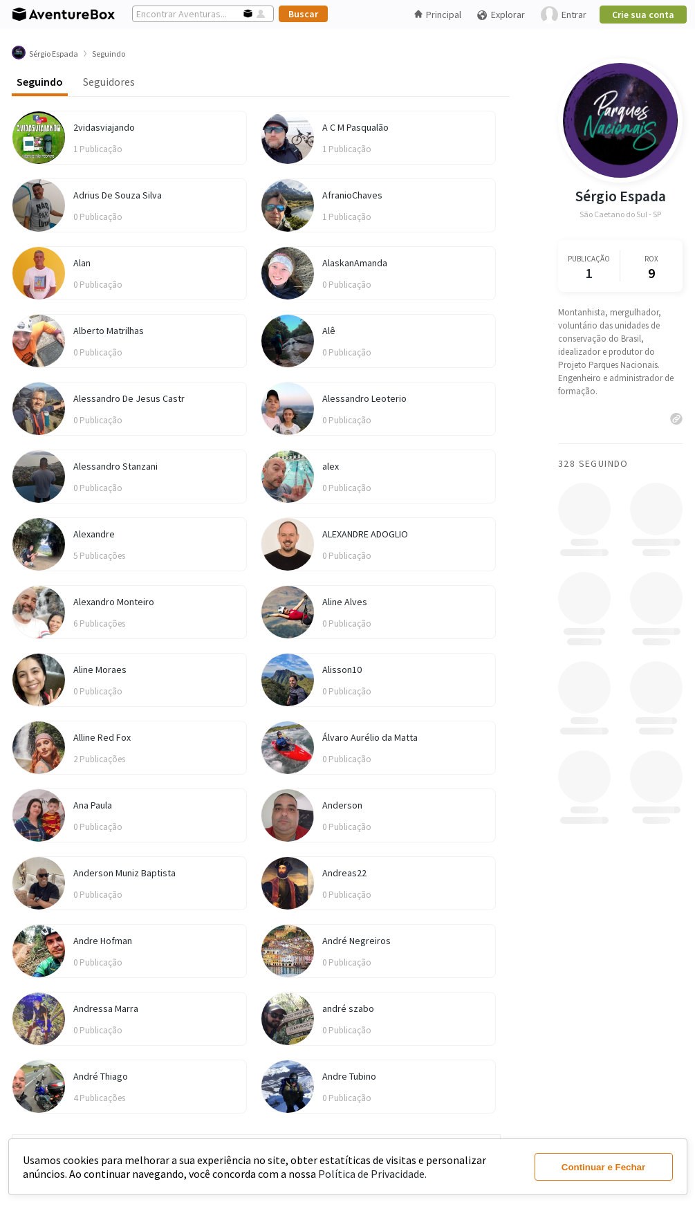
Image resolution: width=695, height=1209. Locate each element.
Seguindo (40, 82)
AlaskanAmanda (354, 263)
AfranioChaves (352, 195)
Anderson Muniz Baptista (124, 873)
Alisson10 (342, 669)
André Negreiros (356, 940)
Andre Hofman (102, 940)
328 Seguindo (593, 463)
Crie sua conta (643, 14)
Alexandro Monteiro (113, 602)
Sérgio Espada (620, 196)
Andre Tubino (349, 1076)
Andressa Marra (105, 1008)
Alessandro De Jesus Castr (129, 398)
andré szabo (348, 1008)
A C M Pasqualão (355, 127)
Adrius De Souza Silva (117, 195)
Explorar (500, 15)
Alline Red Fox (102, 737)
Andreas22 (344, 873)
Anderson (342, 805)
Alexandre (94, 534)
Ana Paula (92, 805)
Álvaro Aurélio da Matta (370, 737)
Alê (328, 330)
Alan (82, 263)
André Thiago (100, 1076)
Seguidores (109, 82)
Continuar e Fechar (603, 1167)
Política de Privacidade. (372, 1174)
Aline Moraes (100, 669)
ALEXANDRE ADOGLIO (365, 534)
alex (330, 466)
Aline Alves (344, 602)
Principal (437, 14)
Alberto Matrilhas (108, 330)
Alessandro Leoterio (364, 398)
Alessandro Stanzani (115, 466)
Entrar (563, 15)
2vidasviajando (104, 127)
